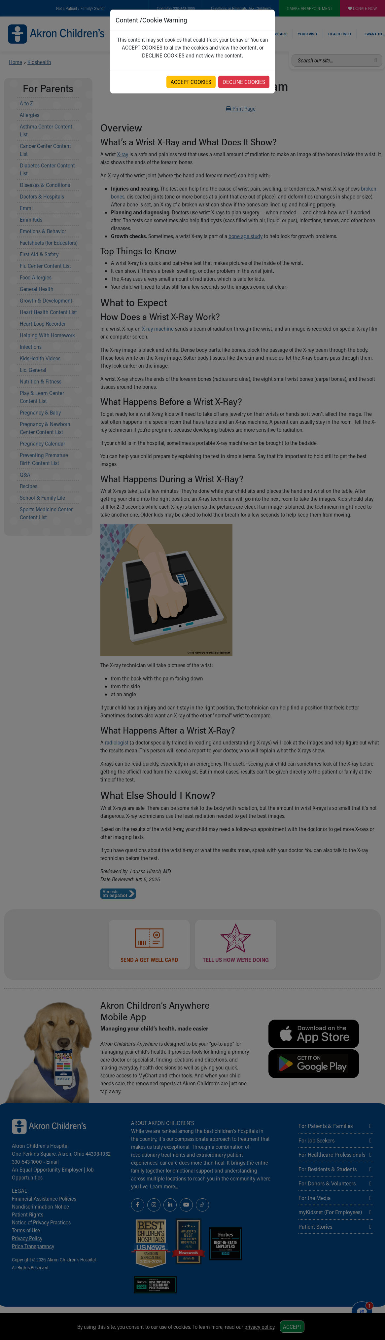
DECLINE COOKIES (244, 81)
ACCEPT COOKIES (191, 81)
